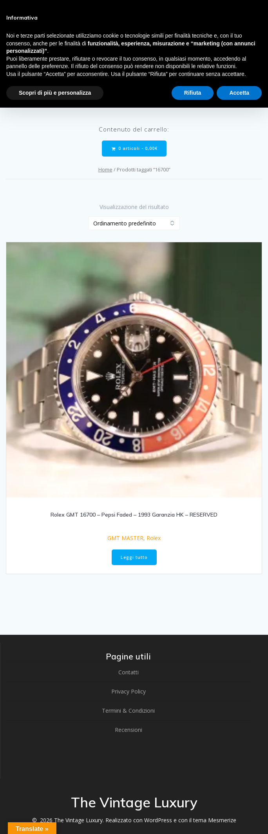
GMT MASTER (125, 538)
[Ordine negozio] (134, 223)
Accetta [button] (239, 93)
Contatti (128, 672)
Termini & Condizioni (128, 710)
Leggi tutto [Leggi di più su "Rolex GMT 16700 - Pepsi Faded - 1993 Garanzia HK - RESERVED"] (134, 557)
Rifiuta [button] (192, 93)
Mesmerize (222, 820)
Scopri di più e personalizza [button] (55, 93)
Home (105, 169)
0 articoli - (135, 148)
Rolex (154, 538)
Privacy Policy (128, 691)
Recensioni (128, 729)
